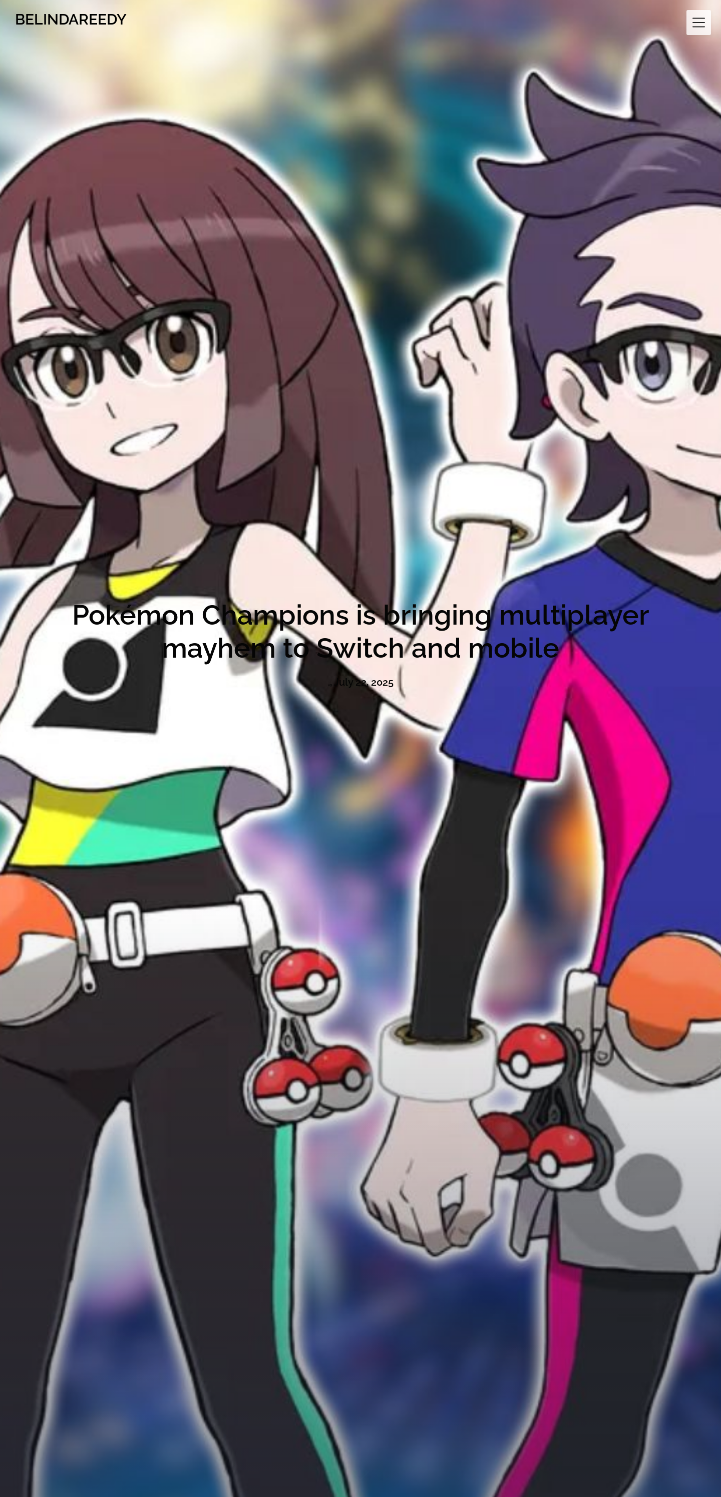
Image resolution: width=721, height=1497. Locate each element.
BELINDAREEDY (71, 19)
